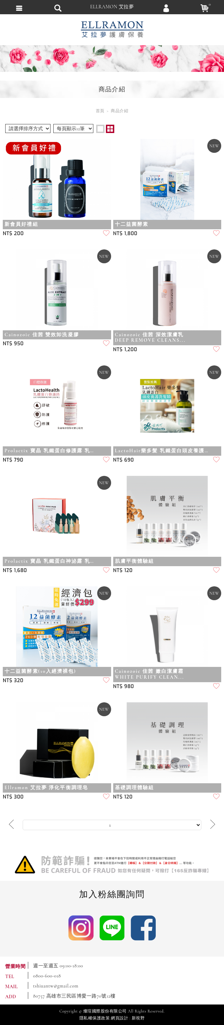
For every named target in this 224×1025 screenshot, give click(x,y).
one (100, 129)
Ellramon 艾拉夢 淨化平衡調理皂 (46, 788)
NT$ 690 (123, 460)
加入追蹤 (106, 233)
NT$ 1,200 (125, 349)
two (110, 129)
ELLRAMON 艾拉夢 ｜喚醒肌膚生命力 (112, 29)
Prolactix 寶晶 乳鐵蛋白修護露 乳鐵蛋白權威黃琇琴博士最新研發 (52, 451)
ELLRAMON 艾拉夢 (112, 7)
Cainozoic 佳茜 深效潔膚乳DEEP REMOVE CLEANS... (150, 338)
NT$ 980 (123, 686)
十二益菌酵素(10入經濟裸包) (40, 671)
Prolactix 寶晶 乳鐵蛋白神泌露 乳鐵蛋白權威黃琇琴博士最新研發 (52, 561)
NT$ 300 (13, 797)
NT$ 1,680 (15, 570)
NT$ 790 (13, 460)
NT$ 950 (13, 343)
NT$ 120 (123, 570)
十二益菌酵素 (132, 224)
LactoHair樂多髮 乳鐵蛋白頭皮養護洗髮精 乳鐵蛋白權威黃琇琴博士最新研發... (162, 451)
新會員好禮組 (21, 224)
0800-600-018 (47, 976)
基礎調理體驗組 (134, 788)
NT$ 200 (13, 233)
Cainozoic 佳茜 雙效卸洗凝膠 (42, 335)
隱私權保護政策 (94, 1018)
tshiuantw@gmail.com (55, 986)
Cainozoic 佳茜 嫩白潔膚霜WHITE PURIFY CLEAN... (149, 674)
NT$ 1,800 (125, 233)
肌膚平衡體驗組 (134, 561)
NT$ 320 (13, 680)
